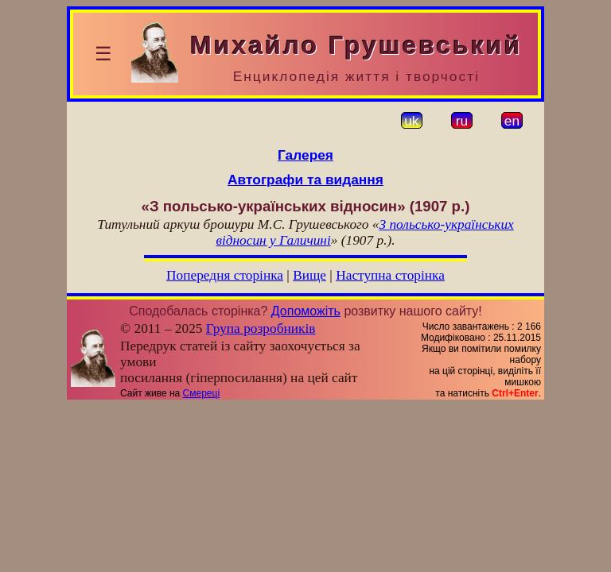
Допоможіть (306, 311)
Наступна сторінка (390, 275)
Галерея (305, 155)
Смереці (201, 393)
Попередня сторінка (224, 275)
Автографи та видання (305, 179)
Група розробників (261, 328)
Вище (309, 275)
